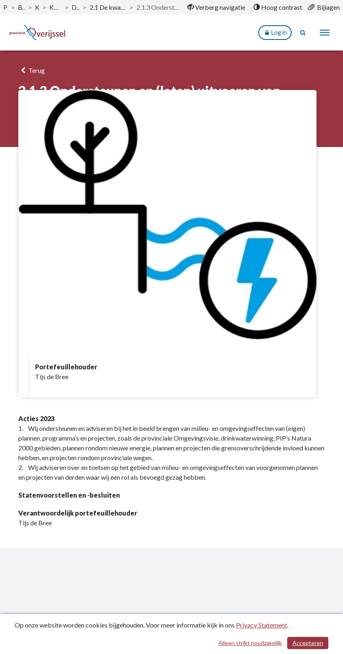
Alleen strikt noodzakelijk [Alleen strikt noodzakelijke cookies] (250, 642)
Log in (275, 33)
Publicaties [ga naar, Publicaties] (5, 7)
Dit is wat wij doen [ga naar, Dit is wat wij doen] (75, 7)
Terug (31, 70)
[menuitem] (216, 7)
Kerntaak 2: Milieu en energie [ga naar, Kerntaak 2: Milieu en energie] (55, 7)
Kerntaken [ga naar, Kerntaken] (37, 7)
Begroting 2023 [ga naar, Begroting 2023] (21, 7)
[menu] (325, 32)
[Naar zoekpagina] (303, 32)
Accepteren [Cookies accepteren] (307, 642)
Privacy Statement (261, 625)
